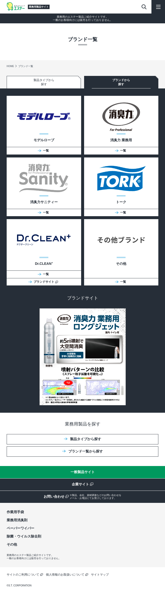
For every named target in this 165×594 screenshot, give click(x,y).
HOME (10, 66)
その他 (12, 544)
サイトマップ (100, 574)
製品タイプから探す (44, 82)
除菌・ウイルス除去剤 (24, 536)
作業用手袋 (15, 512)
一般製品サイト (83, 472)
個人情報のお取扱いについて (67, 574)
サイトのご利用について (25, 574)
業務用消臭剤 (17, 520)
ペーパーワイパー (20, 528)
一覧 (43, 150)
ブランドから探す (121, 82)
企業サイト (82, 484)
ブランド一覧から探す (82, 451)
